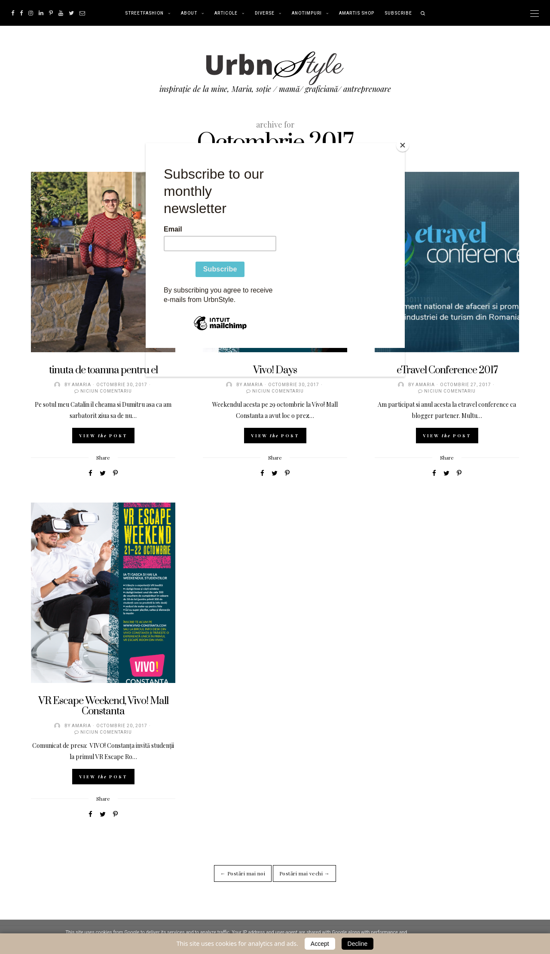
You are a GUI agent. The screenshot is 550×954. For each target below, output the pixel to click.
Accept (320, 943)
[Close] (402, 145)
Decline (358, 943)
